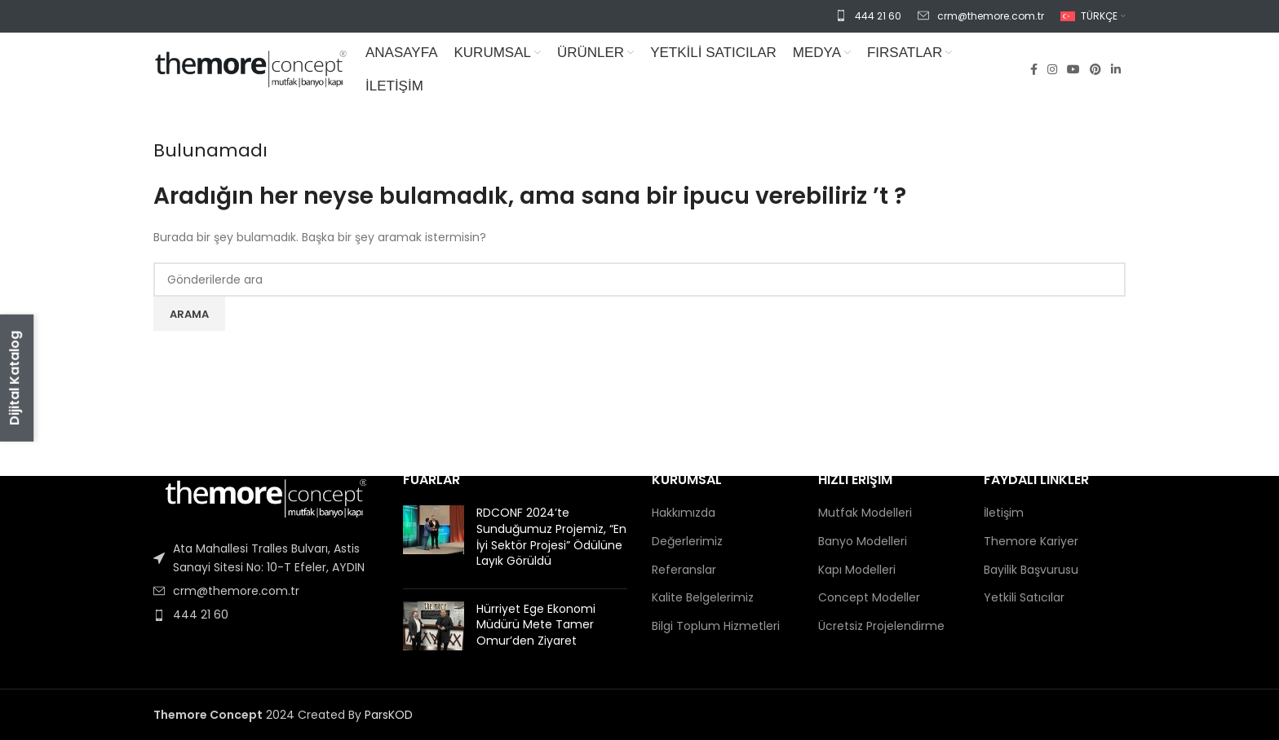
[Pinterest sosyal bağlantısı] (1095, 70)
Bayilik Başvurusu (1031, 570)
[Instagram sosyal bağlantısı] (1052, 70)
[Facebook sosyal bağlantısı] (1033, 70)
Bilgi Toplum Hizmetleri (716, 626)
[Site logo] (251, 68)
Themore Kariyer (1031, 541)
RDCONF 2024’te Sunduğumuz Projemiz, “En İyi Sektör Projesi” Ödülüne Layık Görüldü (551, 536)
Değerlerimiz (687, 541)
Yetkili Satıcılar (1024, 598)
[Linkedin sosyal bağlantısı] (1116, 70)
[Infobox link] (868, 16)
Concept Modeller (869, 598)
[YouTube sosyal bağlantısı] (1073, 70)
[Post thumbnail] (433, 540)
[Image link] (265, 496)
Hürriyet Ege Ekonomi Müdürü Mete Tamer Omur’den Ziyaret (535, 625)
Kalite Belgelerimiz (703, 598)
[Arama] (639, 279)
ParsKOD (389, 715)
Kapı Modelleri (857, 570)
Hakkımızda (683, 513)
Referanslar (684, 570)
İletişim (1004, 513)
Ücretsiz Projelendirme (881, 626)
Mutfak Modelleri (865, 513)
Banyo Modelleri (862, 541)
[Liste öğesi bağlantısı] (265, 558)
